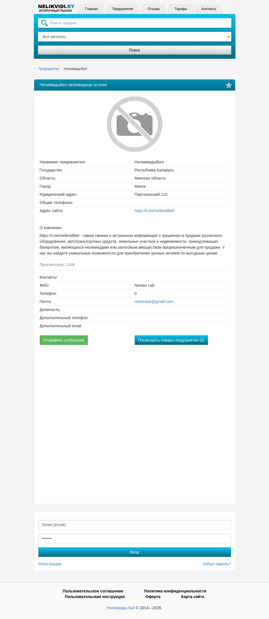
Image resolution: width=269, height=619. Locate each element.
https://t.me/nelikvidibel (154, 210)
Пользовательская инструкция (95, 596)
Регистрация (49, 564)
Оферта (153, 596)
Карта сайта (192, 596)
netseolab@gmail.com (154, 301)
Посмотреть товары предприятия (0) (171, 340)
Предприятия (122, 9)
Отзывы (154, 9)
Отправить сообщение (64, 340)
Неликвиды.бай (121, 608)
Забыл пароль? (217, 564)
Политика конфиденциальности (175, 591)
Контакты (209, 9)
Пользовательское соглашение (93, 591)
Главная (91, 9)
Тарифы (180, 9)
